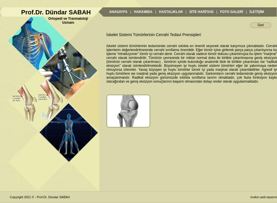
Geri (261, 25)
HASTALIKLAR (171, 12)
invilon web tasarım (263, 197)
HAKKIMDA (143, 12)
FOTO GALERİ (231, 12)
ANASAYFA (118, 12)
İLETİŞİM (257, 12)
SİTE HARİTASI (201, 12)
